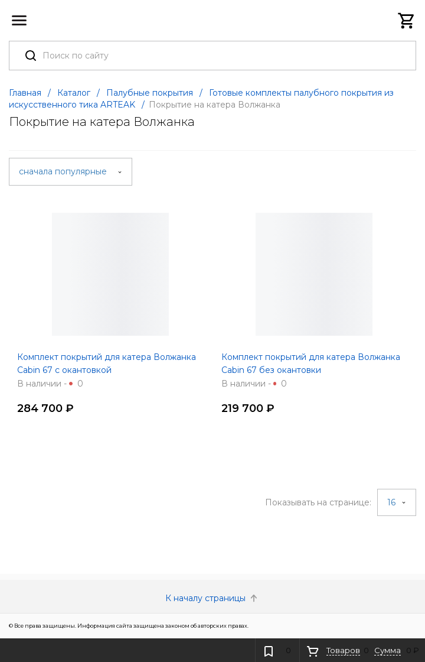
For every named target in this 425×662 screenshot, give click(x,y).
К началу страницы (212, 598)
